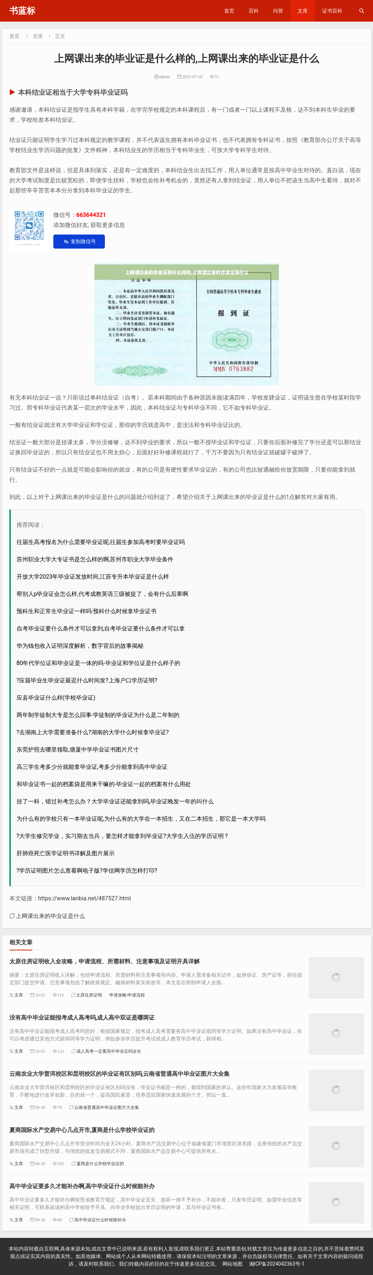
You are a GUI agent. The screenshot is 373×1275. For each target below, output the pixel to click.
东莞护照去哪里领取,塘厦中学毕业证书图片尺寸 (78, 749)
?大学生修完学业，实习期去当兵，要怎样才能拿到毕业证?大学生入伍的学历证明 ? (122, 836)
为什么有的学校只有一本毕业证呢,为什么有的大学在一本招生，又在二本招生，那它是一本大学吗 (141, 818)
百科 (254, 11)
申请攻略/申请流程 (127, 995)
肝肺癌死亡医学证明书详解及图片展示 (66, 853)
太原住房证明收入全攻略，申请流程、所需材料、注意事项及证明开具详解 (104, 961)
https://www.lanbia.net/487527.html (84, 898)
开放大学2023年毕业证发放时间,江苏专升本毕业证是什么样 (93, 576)
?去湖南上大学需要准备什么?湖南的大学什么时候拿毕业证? (93, 732)
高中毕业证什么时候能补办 (100, 1219)
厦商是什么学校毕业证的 (100, 1163)
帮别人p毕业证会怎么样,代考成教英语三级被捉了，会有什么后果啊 (102, 593)
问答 (278, 11)
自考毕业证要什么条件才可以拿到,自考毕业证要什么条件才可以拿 (101, 628)
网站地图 (232, 1264)
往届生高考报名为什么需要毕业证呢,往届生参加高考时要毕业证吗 (101, 542)
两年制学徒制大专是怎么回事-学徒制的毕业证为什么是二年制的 (98, 715)
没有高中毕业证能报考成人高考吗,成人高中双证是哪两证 (82, 1017)
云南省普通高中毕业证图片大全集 (106, 1107)
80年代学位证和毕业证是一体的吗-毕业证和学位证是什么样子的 (98, 663)
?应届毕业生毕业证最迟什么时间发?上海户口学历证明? (87, 680)
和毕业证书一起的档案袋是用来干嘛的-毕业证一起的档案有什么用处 (104, 784)
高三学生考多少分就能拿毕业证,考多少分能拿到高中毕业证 (92, 766)
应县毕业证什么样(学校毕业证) (56, 697)
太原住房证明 (89, 995)
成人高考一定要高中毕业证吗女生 (108, 1051)
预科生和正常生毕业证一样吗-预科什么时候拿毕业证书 (86, 611)
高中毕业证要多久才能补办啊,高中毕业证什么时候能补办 (82, 1186)
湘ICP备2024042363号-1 (277, 1264)
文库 (303, 11)
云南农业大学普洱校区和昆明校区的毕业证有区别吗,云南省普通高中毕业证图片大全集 (119, 1073)
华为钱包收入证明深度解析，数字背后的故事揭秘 (80, 645)
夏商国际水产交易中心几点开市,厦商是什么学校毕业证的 (82, 1130)
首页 (229, 11)
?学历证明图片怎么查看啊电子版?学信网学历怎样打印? (87, 870)
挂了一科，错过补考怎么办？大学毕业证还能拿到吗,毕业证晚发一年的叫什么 (115, 801)
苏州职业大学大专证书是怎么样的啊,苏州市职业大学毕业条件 (95, 559)
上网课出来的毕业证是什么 (50, 916)
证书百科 (332, 11)
